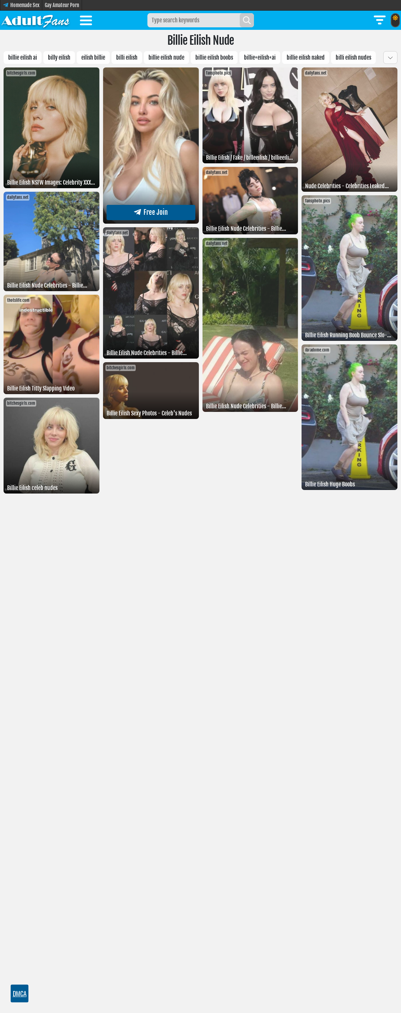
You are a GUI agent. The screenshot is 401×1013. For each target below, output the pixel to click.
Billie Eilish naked (306, 57)
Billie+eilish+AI (260, 57)
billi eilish (126, 57)
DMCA (20, 993)
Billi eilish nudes (353, 57)
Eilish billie (93, 57)
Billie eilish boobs (214, 57)
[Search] (247, 20)
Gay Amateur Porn (62, 5)
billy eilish (59, 57)
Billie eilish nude (166, 57)
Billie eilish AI (22, 57)
